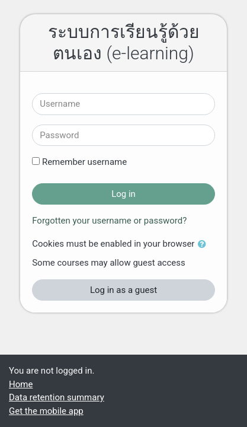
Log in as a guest (123, 290)
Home (21, 384)
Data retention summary (56, 397)
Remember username (84, 162)
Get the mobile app (46, 411)
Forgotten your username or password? (109, 220)
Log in (123, 194)
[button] (204, 244)
